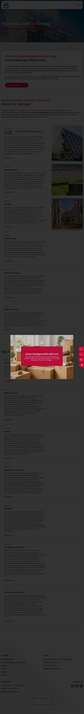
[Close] (72, 337)
